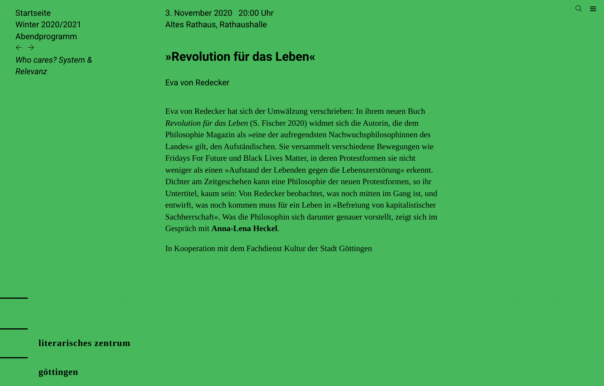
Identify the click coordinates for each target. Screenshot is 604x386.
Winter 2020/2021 (48, 25)
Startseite (33, 13)
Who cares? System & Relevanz (53, 66)
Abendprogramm (46, 37)
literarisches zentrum (85, 343)
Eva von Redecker (197, 83)
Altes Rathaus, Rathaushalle (216, 25)
